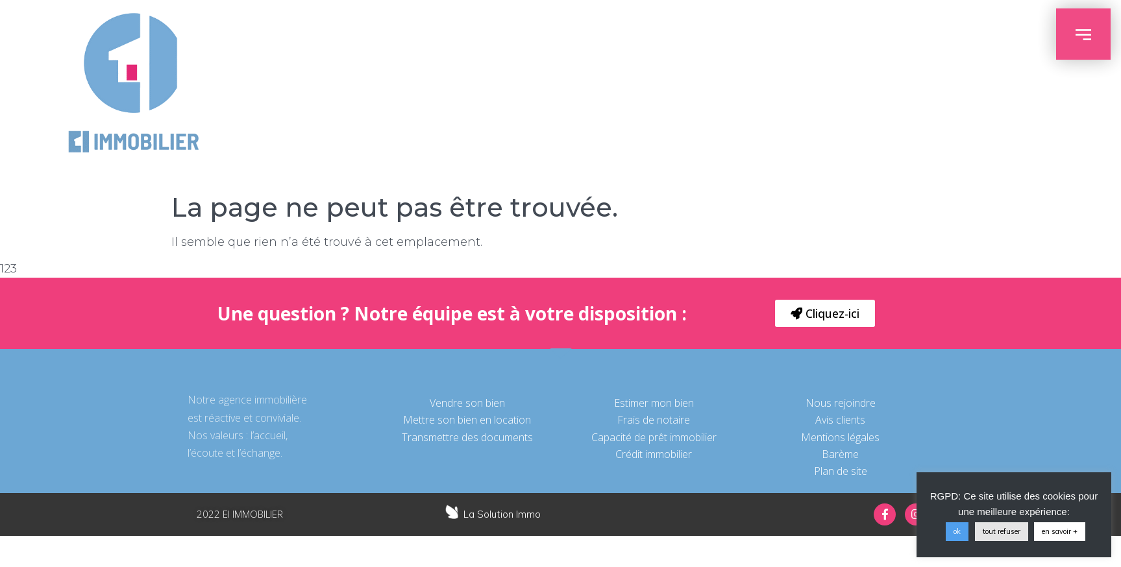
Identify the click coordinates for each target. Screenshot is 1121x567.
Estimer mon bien (654, 403)
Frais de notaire (653, 420)
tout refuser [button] (1001, 531)
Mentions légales (840, 437)
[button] (825, 313)
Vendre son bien (467, 403)
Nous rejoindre (841, 403)
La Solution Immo (502, 514)
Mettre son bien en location (467, 420)
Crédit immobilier (653, 454)
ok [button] (957, 531)
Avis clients (840, 420)
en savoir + (1060, 531)
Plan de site (840, 471)
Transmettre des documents (467, 437)
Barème (840, 454)
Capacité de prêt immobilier (654, 437)
